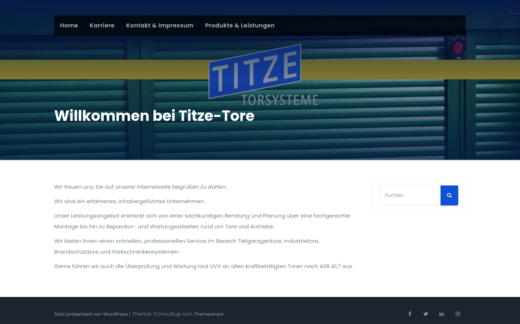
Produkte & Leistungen (240, 25)
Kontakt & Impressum (160, 25)
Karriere (102, 25)
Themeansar (209, 314)
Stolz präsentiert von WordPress (91, 314)
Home (69, 25)
